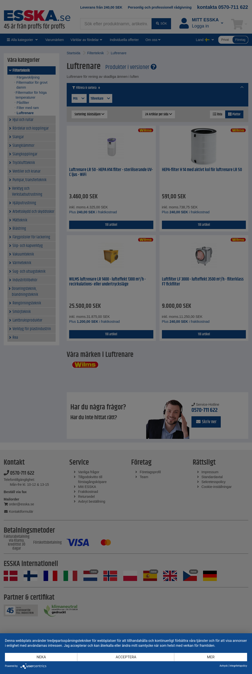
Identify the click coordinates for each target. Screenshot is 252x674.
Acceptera (126, 657)
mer (211, 657)
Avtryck (224, 665)
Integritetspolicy (238, 665)
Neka (41, 657)
